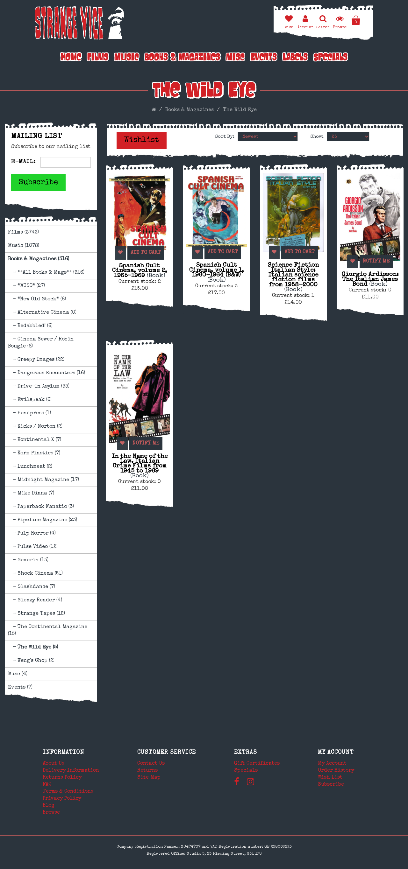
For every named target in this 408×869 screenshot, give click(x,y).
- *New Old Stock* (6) (37, 299)
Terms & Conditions (68, 791)
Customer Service (166, 752)
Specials (330, 58)
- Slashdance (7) (31, 587)
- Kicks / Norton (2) (35, 426)
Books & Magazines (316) (38, 259)
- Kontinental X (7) (34, 440)
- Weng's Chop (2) (31, 660)
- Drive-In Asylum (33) (38, 386)
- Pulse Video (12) (33, 547)
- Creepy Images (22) (36, 359)
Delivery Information (71, 770)
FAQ (47, 784)
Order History (336, 770)
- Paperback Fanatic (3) (41, 506)
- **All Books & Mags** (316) (46, 272)
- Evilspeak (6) (30, 400)
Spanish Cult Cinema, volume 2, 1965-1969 (139, 271)
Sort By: (224, 136)
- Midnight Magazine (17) (43, 480)
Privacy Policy (62, 798)
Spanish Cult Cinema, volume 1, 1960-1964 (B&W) (216, 272)
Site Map (149, 777)
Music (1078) (23, 246)
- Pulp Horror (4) (32, 533)
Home (71, 58)
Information (63, 752)
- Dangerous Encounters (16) (46, 373)
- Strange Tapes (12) (36, 613)
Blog (48, 805)
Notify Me (372, 261)
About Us (53, 763)
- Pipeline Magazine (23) (42, 520)
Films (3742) (23, 232)
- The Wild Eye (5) (33, 647)
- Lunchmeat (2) (30, 466)
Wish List (330, 777)
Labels (295, 58)
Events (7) (20, 687)
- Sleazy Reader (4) (35, 600)
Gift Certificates (257, 763)
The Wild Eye (240, 110)
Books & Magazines (182, 58)
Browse (51, 812)
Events (264, 58)
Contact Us (151, 763)
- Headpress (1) (29, 413)
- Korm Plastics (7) (34, 453)
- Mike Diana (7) (31, 493)
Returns (147, 770)
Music (126, 58)
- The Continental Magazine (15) (47, 631)
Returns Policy (62, 777)
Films (97, 58)
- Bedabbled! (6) (30, 326)
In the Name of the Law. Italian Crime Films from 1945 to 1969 (140, 466)
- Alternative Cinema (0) (42, 312)
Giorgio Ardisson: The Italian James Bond (370, 279)
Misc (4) (17, 674)
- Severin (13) (28, 560)
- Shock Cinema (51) (35, 573)
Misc (235, 58)
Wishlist (141, 140)
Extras (245, 752)
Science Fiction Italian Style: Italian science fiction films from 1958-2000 (293, 277)
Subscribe (38, 182)
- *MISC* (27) (26, 286)
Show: (317, 136)
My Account (336, 752)
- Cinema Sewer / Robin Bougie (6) (41, 343)
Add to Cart (142, 253)
